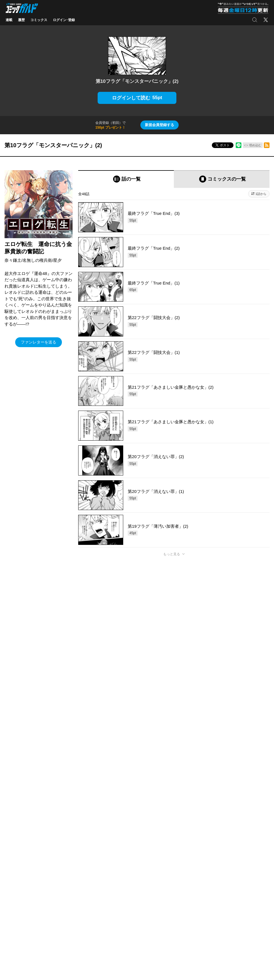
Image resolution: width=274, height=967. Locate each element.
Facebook (235, 861)
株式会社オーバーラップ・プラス (152, 913)
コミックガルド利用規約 (116, 825)
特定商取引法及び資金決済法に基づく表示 (171, 825)
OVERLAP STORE (131, 861)
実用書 (11, 895)
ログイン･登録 (64, 20)
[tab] (126, 179)
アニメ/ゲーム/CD (19, 886)
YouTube (234, 886)
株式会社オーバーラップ (98, 913)
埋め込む (255, 145)
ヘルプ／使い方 (82, 825)
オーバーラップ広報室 (134, 869)
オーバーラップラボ (132, 878)
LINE (231, 878)
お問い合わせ (231, 913)
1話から (260, 193)
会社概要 (176, 861)
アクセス (176, 869)
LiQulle (63, 869)
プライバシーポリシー (186, 878)
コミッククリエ (70, 861)
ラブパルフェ (68, 878)
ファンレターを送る (38, 342)
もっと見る (171, 554)
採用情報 (176, 886)
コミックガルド (17, 869)
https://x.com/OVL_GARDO (98, 709)
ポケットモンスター (21, 878)
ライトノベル (16, 861)
